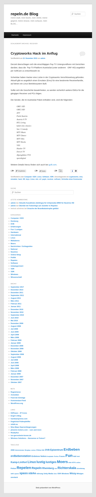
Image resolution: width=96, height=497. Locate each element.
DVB (12, 224)
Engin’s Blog (16, 416)
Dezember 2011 (17, 293)
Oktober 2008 (16, 351)
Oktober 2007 (16, 382)
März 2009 (15, 337)
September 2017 (17, 287)
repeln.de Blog (24, 14)
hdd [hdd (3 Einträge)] (74, 456)
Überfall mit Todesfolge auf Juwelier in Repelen (38, 206)
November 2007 (17, 380)
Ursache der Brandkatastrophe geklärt (43, 208)
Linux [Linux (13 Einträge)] (32, 462)
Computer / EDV (30, 177)
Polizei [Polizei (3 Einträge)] (13, 468)
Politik (13, 257)
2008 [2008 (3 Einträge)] (13, 450)
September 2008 (17, 354)
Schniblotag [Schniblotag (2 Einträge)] (81, 468)
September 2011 (17, 295)
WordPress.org (17, 403)
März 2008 (15, 368)
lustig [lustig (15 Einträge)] (41, 462)
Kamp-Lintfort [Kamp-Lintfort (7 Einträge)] (19, 462)
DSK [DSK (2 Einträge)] (43, 450)
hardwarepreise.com (19, 419)
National (14, 249)
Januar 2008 (16, 374)
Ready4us (15, 433)
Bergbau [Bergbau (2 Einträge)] (28, 450)
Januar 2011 (16, 306)
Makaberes (15, 241)
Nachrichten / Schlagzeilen (22, 246)
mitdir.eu (14, 424)
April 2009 (15, 335)
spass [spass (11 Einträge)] (23, 473)
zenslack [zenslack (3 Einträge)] (14, 477)
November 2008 (17, 349)
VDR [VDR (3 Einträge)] (59, 474)
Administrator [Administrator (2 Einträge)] (19, 450)
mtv (36, 179)
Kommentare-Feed (18, 401)
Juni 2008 (15, 363)
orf (40, 179)
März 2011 (15, 301)
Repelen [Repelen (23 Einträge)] (24, 468)
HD (24, 179)
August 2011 (16, 298)
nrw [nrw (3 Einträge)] (70, 462)
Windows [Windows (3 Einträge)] (65, 474)
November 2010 (17, 312)
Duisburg (14, 221)
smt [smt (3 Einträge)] (12, 474)
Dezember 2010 (17, 309)
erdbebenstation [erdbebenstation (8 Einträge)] (21, 455)
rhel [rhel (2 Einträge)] (55, 468)
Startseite (15, 35)
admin (43, 58)
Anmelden (15, 395)
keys (28, 179)
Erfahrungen (16, 227)
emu (81, 177)
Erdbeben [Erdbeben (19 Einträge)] (72, 449)
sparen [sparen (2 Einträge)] (16, 473)
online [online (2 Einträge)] (78, 462)
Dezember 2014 (17, 290)
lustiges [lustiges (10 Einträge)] (51, 462)
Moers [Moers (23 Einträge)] (62, 462)
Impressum (27, 35)
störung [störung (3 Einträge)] (40, 474)
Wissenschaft (16, 277)
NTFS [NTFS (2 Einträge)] (74, 462)
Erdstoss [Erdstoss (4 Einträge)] (36, 456)
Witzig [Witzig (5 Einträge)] (73, 473)
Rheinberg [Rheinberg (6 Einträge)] (48, 468)
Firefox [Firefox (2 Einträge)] (56, 456)
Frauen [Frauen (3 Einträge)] (62, 456)
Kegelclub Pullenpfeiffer (20, 421)
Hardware (15, 232)
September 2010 (17, 315)
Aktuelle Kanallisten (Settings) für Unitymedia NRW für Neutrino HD (46, 203)
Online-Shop (16, 255)
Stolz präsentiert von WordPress (48, 488)
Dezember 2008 (17, 346)
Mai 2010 (14, 321)
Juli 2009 (14, 329)
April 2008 (15, 365)
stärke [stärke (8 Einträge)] (32, 473)
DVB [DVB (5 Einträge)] (47, 450)
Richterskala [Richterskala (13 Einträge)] (67, 468)
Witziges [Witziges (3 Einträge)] (80, 474)
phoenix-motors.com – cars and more (26, 430)
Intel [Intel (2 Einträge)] (78, 456)
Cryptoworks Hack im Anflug (34, 53)
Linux (39, 177)
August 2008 (16, 357)
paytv (44, 179)
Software (45, 177)
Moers (13, 244)
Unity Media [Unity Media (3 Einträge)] (48, 474)
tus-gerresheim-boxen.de (21, 435)
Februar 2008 (16, 371)
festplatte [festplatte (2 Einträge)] (50, 456)
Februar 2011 (16, 304)
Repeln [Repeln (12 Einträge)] (37, 468)
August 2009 (16, 326)
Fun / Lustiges (16, 229)
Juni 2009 (15, 332)
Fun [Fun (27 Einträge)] (69, 455)
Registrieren (16, 392)
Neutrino (14, 252)
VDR (51, 177)
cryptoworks (73, 177)
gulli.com (53, 164)
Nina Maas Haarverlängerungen (23, 427)
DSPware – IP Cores (19, 413)
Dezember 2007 (17, 377)
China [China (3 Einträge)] (38, 450)
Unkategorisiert (17, 266)
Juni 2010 (15, 318)
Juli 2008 (14, 360)
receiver (50, 179)
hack (20, 179)
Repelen (14, 260)
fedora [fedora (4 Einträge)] (44, 456)
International (16, 235)
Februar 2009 (16, 340)
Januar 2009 (16, 343)
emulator (14, 179)
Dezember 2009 (17, 323)
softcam (57, 179)
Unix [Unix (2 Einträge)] (55, 473)
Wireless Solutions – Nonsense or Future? (28, 438)
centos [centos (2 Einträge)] (33, 450)
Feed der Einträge (18, 398)
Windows (14, 274)
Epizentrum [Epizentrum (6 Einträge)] (56, 450)
